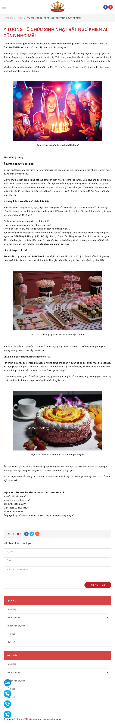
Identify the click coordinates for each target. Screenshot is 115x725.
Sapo (58, 719)
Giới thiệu (12, 609)
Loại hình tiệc (14, 617)
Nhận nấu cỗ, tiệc (16, 626)
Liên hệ (11, 642)
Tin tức (11, 634)
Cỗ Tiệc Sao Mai (63, 67)
